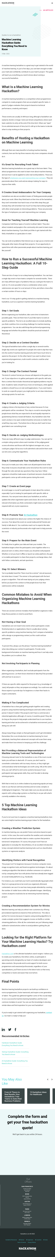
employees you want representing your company (28, 178)
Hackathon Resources (11, 1239)
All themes (21, 1239)
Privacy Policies (32, 1242)
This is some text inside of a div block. (38, 1098)
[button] (52, 3)
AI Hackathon (30, 515)
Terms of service (21, 1242)
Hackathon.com (7, 954)
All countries (38, 1239)
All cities (45, 1239)
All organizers (29, 1239)
